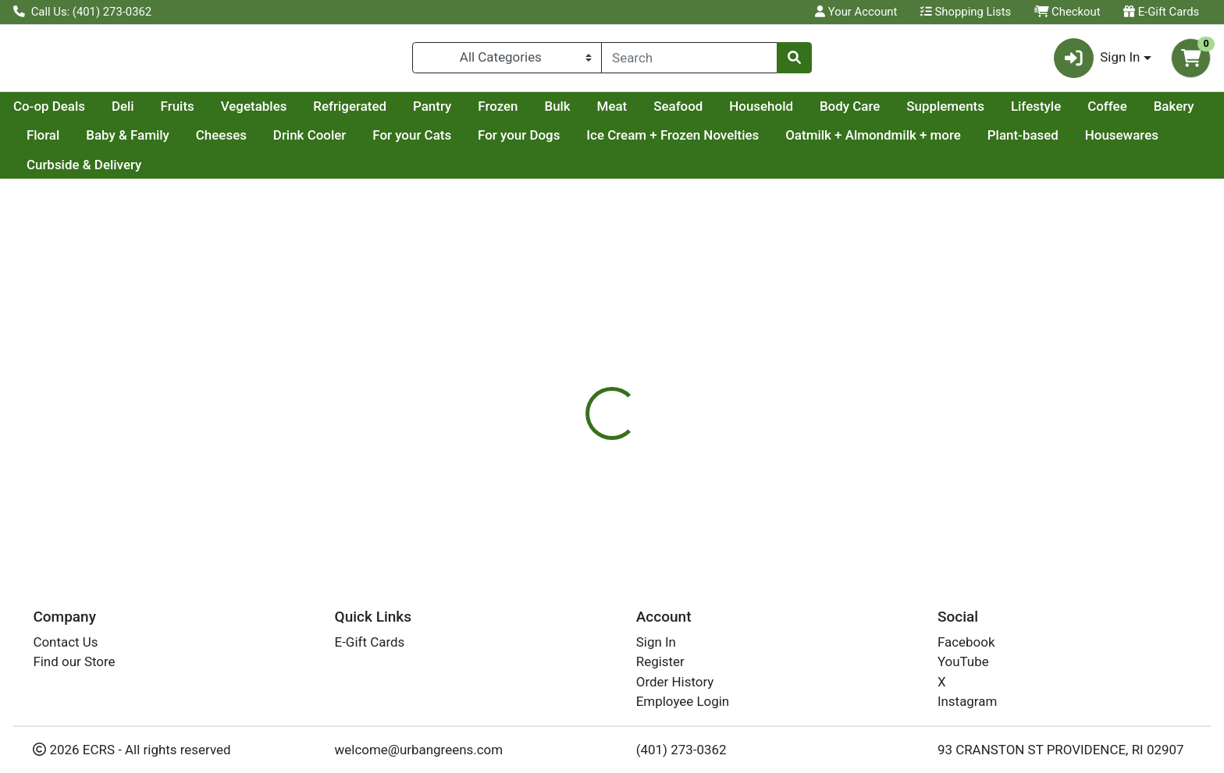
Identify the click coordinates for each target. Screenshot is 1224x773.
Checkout (1067, 12)
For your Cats (621, 142)
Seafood (826, 112)
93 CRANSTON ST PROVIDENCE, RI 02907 (1061, 749)
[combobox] (689, 60)
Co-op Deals (197, 112)
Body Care (998, 112)
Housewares (160, 171)
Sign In (656, 642)
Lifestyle (51, 142)
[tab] (553, 397)
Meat (760, 112)
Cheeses (430, 142)
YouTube (963, 661)
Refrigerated (498, 112)
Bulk (705, 112)
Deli (271, 112)
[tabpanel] (866, 484)
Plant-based (62, 171)
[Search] (689, 60)
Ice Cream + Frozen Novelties (882, 142)
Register (660, 661)
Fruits (326, 112)
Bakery (189, 142)
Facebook (966, 642)
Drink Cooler (519, 142)
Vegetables (402, 112)
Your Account (856, 12)
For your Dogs (729, 142)
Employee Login (682, 701)
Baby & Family (337, 142)
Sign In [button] (1097, 61)
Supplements (1094, 112)
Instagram (967, 701)
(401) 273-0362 (681, 749)
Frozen (646, 112)
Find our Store (74, 661)
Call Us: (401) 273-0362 (82, 12)
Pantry (580, 112)
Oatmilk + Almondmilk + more (1083, 142)
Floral (253, 142)
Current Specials (75, 112)
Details (553, 398)
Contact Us (65, 642)
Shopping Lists (965, 12)
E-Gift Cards (1161, 12)
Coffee (123, 142)
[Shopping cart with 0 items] (1191, 61)
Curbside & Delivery (281, 171)
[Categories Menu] (507, 60)
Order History (675, 682)
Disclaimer (627, 398)
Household (909, 112)
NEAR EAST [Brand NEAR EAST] (708, 496)
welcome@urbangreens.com (419, 749)
